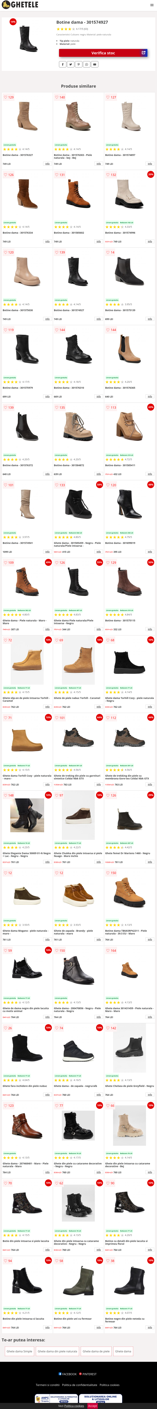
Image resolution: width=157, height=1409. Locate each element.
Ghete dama (123, 1351)
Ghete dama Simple (19, 1351)
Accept (92, 1406)
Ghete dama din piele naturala (57, 1351)
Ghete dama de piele (96, 1351)
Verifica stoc (120, 53)
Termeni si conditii (48, 1385)
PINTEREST (87, 1374)
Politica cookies (110, 1385)
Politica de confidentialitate (79, 1385)
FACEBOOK (68, 1374)
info (47, 163)
